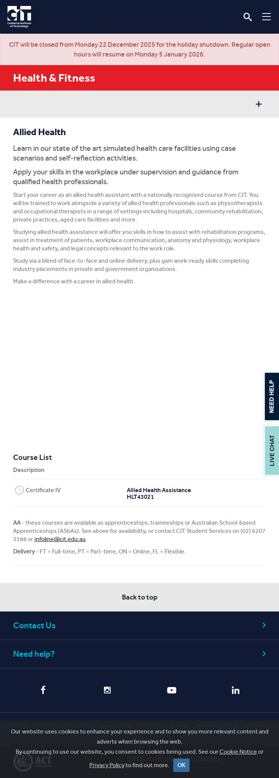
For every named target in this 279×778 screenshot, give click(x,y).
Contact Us (140, 625)
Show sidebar (258, 105)
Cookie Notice (238, 751)
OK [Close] (181, 765)
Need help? (140, 654)
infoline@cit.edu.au (60, 539)
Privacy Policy (107, 765)
